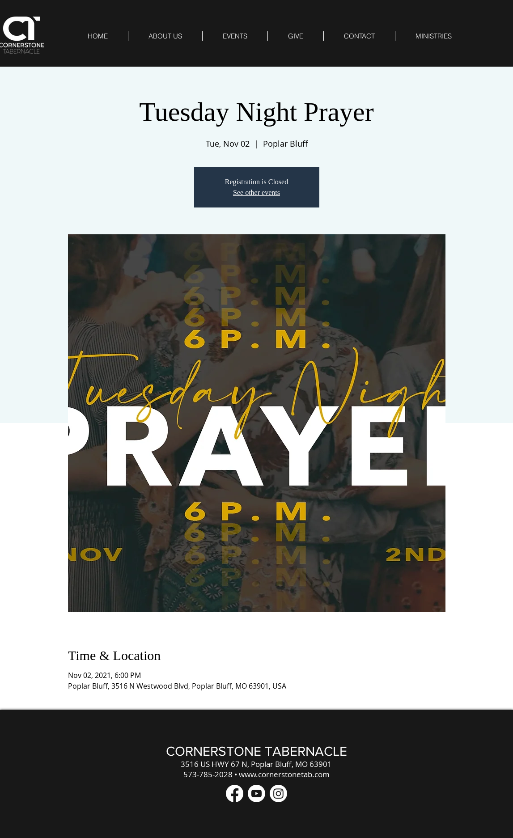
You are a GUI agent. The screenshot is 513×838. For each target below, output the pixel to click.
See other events (256, 192)
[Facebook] (234, 793)
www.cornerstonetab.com (284, 774)
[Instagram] (278, 793)
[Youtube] (256, 793)
